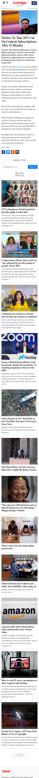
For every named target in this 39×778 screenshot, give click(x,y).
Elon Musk (20, 67)
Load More (19, 755)
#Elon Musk (5, 147)
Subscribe (32, 167)
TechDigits (19, 3)
